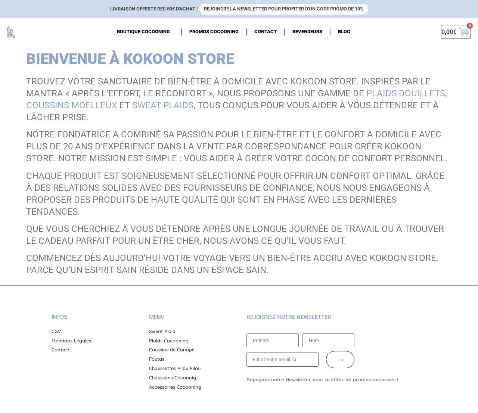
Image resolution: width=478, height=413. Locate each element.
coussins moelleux (71, 105)
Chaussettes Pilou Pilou (175, 368)
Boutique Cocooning (145, 32)
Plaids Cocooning (169, 341)
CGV (56, 331)
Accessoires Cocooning (175, 387)
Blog (344, 31)
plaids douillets (405, 93)
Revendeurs (307, 31)
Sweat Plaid (162, 331)
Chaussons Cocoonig (172, 378)
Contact (265, 31)
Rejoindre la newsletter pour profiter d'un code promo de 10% (284, 9)
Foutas (156, 359)
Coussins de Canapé (172, 350)
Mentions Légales (71, 341)
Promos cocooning (214, 31)
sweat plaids (162, 105)
